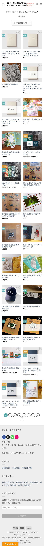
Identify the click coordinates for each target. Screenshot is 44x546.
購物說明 (6, 468)
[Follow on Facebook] (4, 437)
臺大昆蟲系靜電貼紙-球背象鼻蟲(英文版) (11, 215)
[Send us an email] (8, 437)
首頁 (8, 12)
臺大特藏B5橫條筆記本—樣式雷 (32, 402)
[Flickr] (17, 437)
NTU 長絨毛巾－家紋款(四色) (11, 184)
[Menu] (3, 4)
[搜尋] (37, 4)
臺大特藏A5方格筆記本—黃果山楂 (10, 153)
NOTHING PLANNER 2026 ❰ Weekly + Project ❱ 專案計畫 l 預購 (32, 87)
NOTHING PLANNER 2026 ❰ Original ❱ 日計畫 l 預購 (10, 121)
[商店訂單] (22, 23)
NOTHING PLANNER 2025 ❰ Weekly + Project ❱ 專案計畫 (10, 403)
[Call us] (12, 437)
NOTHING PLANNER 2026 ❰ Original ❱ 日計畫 (10, 53)
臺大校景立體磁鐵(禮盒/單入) (11, 369)
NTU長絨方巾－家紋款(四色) (32, 153)
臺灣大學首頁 (24, 485)
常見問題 (16, 468)
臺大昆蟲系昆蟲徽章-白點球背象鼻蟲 (11, 246)
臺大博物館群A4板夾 (10, 84)
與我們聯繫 (27, 468)
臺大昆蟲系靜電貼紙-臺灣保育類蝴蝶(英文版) (32, 184)
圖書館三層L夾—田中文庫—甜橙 (11, 277)
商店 (14, 12)
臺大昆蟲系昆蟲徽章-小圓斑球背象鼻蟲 (32, 338)
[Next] (22, 419)
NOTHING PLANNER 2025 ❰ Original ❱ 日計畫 (32, 370)
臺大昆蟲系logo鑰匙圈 (31, 306)
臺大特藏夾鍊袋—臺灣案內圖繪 (32, 277)
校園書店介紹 (22, 482)
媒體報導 (34, 482)
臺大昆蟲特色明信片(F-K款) (32, 215)
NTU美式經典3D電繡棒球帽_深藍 (11, 307)
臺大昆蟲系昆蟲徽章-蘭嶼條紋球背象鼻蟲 (11, 338)
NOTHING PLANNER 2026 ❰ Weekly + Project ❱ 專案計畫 (31, 53)
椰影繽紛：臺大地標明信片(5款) (32, 120)
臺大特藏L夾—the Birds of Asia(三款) (32, 246)
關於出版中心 (8, 482)
